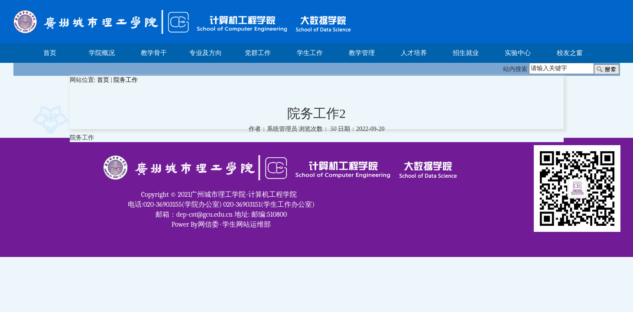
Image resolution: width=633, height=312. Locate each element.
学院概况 (102, 52)
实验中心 (518, 52)
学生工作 (310, 52)
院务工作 (126, 80)
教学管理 (362, 52)
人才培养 (414, 52)
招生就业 (466, 52)
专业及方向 (205, 52)
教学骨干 (154, 52)
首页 (49, 52)
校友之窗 (570, 52)
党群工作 (258, 52)
